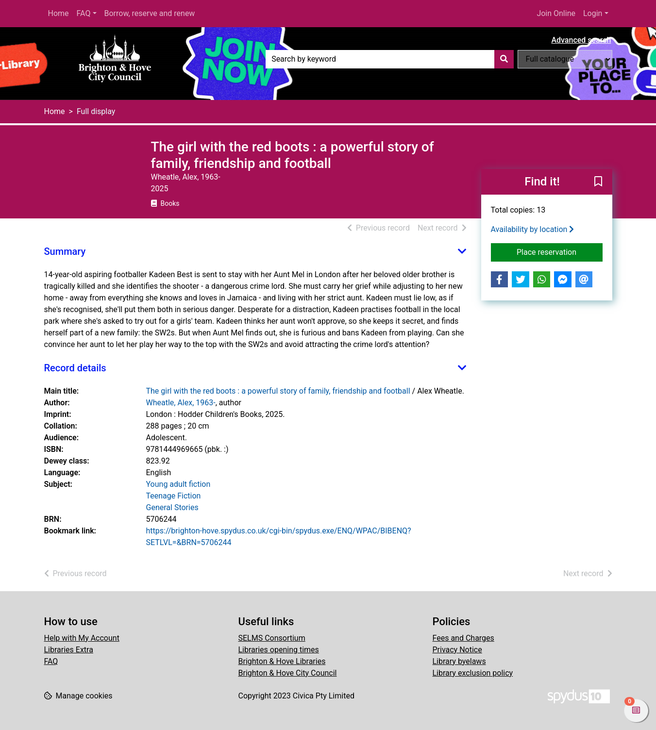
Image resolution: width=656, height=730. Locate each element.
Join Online (556, 13)
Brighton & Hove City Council (287, 673)
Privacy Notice (457, 649)
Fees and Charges (463, 638)
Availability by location (532, 229)
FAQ (84, 13)
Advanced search (581, 40)
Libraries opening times (278, 649)
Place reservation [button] (560, 251)
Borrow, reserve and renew (149, 13)
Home (58, 13)
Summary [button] (65, 251)
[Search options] (565, 59)
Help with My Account (81, 638)
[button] (598, 182)
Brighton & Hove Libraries (282, 661)
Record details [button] (75, 368)
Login (592, 13)
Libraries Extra (68, 649)
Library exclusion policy (473, 673)
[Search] (504, 59)
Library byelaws (459, 661)
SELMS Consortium (271, 638)
